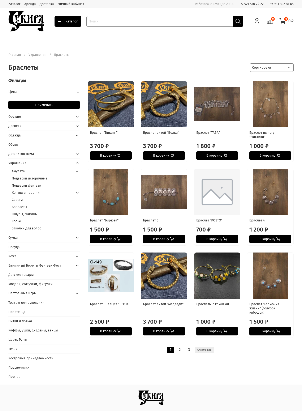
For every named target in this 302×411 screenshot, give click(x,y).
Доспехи (15, 126)
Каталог (14, 4)
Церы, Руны (17, 340)
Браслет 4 (257, 220)
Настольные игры (22, 293)
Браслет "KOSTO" (209, 220)
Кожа (12, 256)
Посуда (14, 247)
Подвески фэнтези (26, 185)
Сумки (13, 238)
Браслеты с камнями (212, 304)
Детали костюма (21, 154)
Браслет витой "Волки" (161, 133)
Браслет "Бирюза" (104, 220)
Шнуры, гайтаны (25, 214)
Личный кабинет (71, 4)
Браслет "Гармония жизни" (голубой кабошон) (264, 308)
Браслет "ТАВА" (208, 133)
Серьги (17, 200)
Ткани (13, 349)
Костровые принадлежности (30, 358)
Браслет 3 (150, 220)
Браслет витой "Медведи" (163, 304)
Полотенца (16, 312)
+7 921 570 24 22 (252, 4)
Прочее (14, 377)
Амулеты (18, 171)
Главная (14, 55)
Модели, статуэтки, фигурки (30, 284)
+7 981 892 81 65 (282, 4)
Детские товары (21, 275)
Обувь (13, 145)
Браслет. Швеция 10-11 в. (109, 304)
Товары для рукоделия (26, 303)
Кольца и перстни (26, 193)
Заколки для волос (26, 228)
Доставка (47, 4)
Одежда (14, 135)
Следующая (204, 349)
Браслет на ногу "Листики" (262, 135)
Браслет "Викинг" (103, 133)
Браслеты (19, 207)
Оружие (14, 117)
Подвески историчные (29, 178)
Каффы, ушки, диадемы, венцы (33, 330)
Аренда (30, 4)
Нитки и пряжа (20, 321)
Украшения (38, 55)
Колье (16, 221)
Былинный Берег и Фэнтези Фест (34, 265)
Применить (44, 105)
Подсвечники (19, 367)
